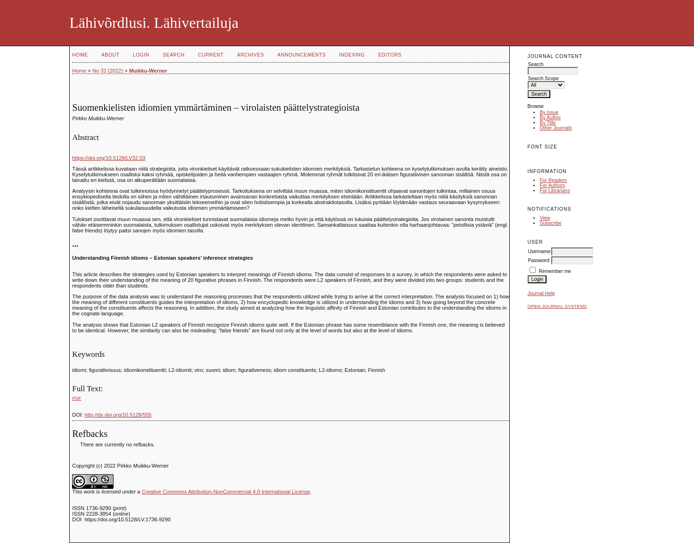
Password (538, 260)
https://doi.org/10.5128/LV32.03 (108, 158)
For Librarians (554, 190)
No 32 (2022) (107, 71)
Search (173, 55)
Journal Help (541, 293)
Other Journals (555, 128)
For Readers (553, 180)
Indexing (352, 55)
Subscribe (550, 223)
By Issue (548, 112)
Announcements (302, 55)
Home (80, 55)
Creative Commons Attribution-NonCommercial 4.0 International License (226, 491)
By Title (547, 122)
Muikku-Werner (148, 71)
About (110, 55)
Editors (390, 55)
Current (210, 55)
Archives (250, 55)
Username (539, 251)
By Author (550, 117)
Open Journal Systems (557, 306)
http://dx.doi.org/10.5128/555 (117, 415)
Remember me (555, 271)
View (544, 218)
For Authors (552, 185)
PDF (76, 398)
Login (141, 55)
